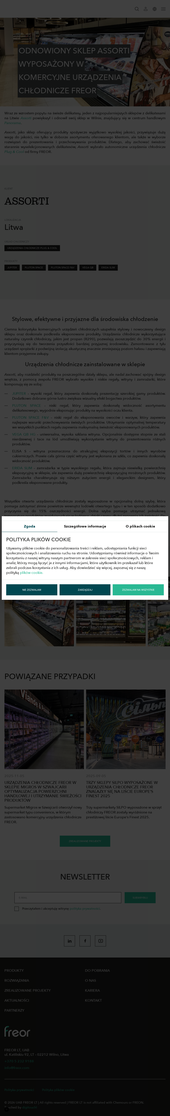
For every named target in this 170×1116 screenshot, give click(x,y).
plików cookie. (31, 572)
